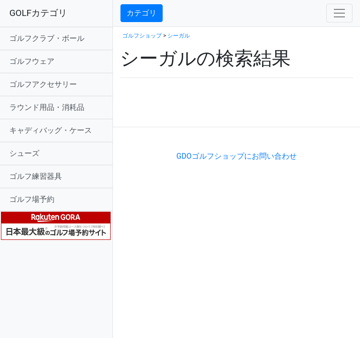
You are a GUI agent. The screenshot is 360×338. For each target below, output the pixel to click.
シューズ (24, 153)
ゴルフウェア (31, 61)
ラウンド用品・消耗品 (46, 107)
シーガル (178, 35)
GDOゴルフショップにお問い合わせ (236, 156)
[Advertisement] (229, 112)
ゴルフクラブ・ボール (46, 38)
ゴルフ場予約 (31, 199)
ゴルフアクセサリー (43, 84)
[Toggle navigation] (339, 13)
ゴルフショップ (142, 35)
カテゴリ (142, 12)
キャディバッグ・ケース (50, 130)
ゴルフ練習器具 (35, 176)
